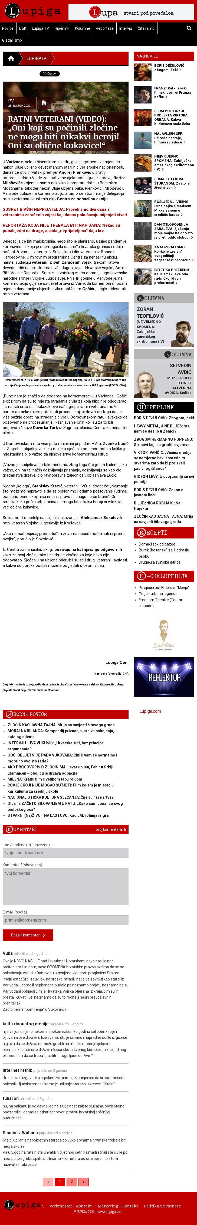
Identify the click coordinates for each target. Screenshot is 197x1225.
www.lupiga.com (110, 1211)
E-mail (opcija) (66, 917)
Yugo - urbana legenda (158, 593)
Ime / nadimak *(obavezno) (66, 850)
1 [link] (60, 1181)
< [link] (48, 1181)
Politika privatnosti (163, 1206)
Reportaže (105, 28)
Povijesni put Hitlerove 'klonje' (164, 587)
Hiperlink (62, 28)
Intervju (125, 28)
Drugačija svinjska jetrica (159, 562)
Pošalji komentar (28, 935)
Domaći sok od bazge (157, 544)
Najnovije (147, 56)
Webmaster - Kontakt (71, 1206)
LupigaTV (36, 58)
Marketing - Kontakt (118, 1206)
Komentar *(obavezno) (66, 884)
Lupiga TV (40, 28)
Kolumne (82, 28)
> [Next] (84, 1181)
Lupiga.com (150, 711)
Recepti (152, 533)
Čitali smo (146, 28)
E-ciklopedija (162, 576)
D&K (22, 28)
